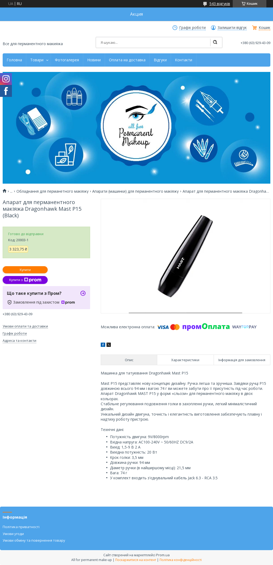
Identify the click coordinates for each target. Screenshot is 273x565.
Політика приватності (21, 526)
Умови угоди (13, 533)
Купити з (25, 280)
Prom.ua (163, 555)
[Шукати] (215, 42)
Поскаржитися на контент (135, 560)
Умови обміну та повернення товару (34, 540)
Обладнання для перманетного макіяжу (52, 191)
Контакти (183, 60)
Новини (94, 60)
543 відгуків (219, 3)
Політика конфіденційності (181, 560)
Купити (25, 270)
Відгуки (160, 60)
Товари (36, 60)
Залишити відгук (232, 27)
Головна (14, 60)
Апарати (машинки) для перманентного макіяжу (135, 191)
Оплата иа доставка (127, 60)
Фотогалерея (67, 60)
